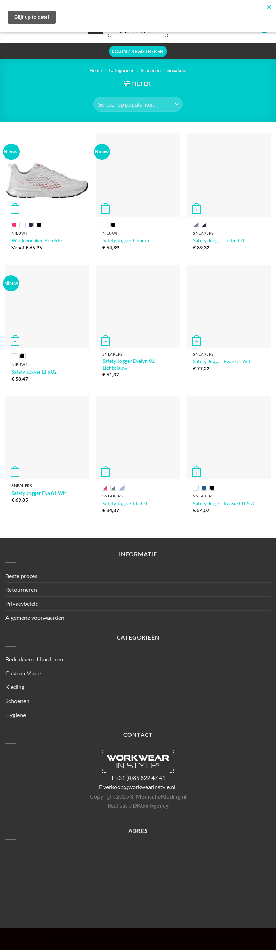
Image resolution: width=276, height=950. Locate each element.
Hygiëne (15, 714)
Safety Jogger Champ (125, 240)
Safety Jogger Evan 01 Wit (221, 361)
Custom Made (23, 673)
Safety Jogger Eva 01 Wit (39, 493)
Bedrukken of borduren (34, 659)
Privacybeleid (22, 603)
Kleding (14, 686)
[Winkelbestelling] (138, 104)
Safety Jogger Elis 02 (34, 372)
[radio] (14, 225)
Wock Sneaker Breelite (37, 240)
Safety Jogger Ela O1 (125, 503)
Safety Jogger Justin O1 (219, 240)
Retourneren (21, 589)
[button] (138, 51)
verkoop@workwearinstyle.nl (139, 786)
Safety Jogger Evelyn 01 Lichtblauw (128, 364)
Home (95, 70)
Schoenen (151, 70)
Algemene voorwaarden (34, 617)
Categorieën (121, 70)
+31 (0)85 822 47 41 (140, 777)
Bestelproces (21, 575)
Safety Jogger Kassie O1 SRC (224, 503)
